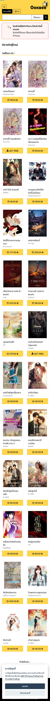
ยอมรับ (25, 686)
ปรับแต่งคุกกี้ (25, 693)
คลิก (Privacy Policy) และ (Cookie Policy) (24, 677)
